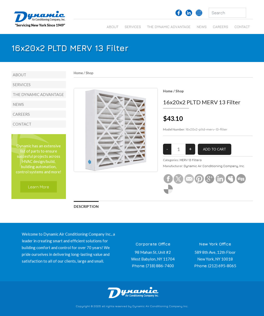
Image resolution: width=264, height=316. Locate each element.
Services (133, 26)
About (112, 26)
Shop (89, 73)
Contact (242, 26)
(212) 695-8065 (222, 265)
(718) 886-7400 (160, 265)
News (202, 26)
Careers (220, 26)
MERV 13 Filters (191, 160)
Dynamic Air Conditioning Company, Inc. (214, 166)
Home (78, 73)
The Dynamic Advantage (169, 26)
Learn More (38, 186)
